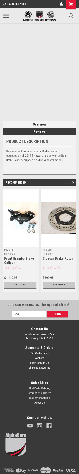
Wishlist (39, 358)
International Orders (39, 393)
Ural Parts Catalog (39, 388)
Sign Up (44, 362)
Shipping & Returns (39, 367)
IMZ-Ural (8, 249)
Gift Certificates (40, 353)
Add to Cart (20, 285)
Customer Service (39, 397)
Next (73, 182)
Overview (39, 124)
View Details (59, 285)
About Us (39, 402)
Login (33, 362)
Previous (68, 182)
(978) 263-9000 (14, 4)
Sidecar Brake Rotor (58, 258)
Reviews (39, 131)
